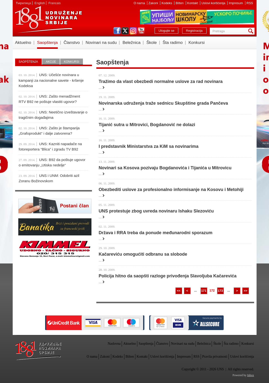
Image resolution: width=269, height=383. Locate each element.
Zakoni (154, 3)
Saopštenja (47, 42)
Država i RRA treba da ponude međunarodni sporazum (155, 232)
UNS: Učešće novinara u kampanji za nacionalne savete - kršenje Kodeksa (51, 80)
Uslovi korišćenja (213, 3)
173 (220, 290)
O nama (140, 3)
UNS (48, 19)
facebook (117, 30)
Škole (151, 42)
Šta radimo (173, 42)
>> (245, 290)
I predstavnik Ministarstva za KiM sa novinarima (149, 146)
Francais (55, 3)
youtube (141, 30)
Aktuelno (23, 42)
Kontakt (193, 3)
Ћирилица (23, 3)
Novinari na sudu (101, 42)
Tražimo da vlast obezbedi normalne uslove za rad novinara (161, 81)
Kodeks (167, 3)
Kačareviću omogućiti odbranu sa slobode (143, 254)
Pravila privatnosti (214, 356)
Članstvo (72, 42)
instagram (133, 30)
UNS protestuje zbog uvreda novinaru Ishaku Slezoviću (156, 211)
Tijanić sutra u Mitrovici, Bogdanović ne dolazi (147, 124)
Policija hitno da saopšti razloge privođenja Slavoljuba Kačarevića (168, 275)
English (40, 3)
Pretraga (251, 31)
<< (178, 290)
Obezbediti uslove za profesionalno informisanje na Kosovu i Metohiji (171, 189)
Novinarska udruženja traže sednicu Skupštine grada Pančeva (163, 103)
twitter (125, 30)
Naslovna (114, 343)
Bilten (180, 3)
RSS (250, 3)
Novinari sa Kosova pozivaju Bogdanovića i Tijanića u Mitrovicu (165, 167)
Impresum (236, 3)
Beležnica (131, 42)
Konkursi (197, 42)
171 (204, 290)
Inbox (250, 375)
